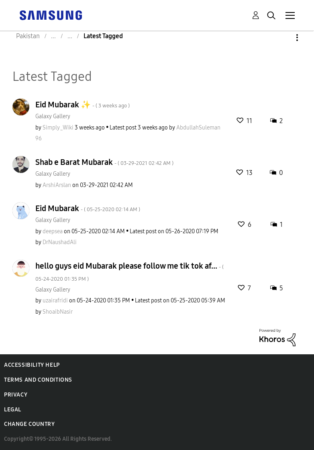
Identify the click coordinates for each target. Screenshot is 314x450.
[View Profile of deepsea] (53, 231)
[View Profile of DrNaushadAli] (60, 242)
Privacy (15, 394)
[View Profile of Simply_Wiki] (58, 127)
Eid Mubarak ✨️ (82, 104)
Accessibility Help (32, 365)
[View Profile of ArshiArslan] (57, 185)
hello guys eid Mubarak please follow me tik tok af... (129, 271)
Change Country (29, 424)
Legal (12, 409)
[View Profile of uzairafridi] (55, 300)
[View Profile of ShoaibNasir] (58, 311)
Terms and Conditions (38, 379)
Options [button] (283, 37)
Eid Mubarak (87, 208)
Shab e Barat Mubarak (104, 162)
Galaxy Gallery (52, 116)
